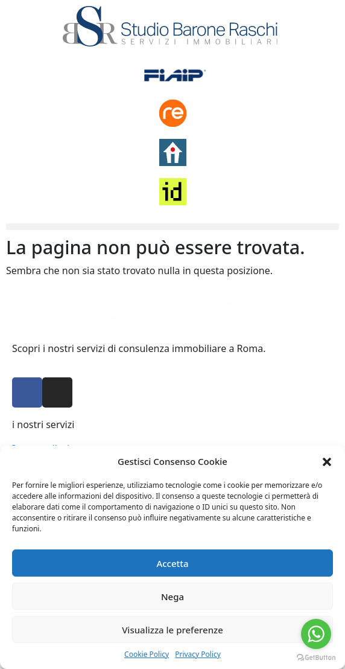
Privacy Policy (198, 654)
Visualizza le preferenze (172, 630)
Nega (172, 597)
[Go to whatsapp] (316, 634)
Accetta (172, 563)
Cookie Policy (146, 654)
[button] (327, 461)
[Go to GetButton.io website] (316, 657)
